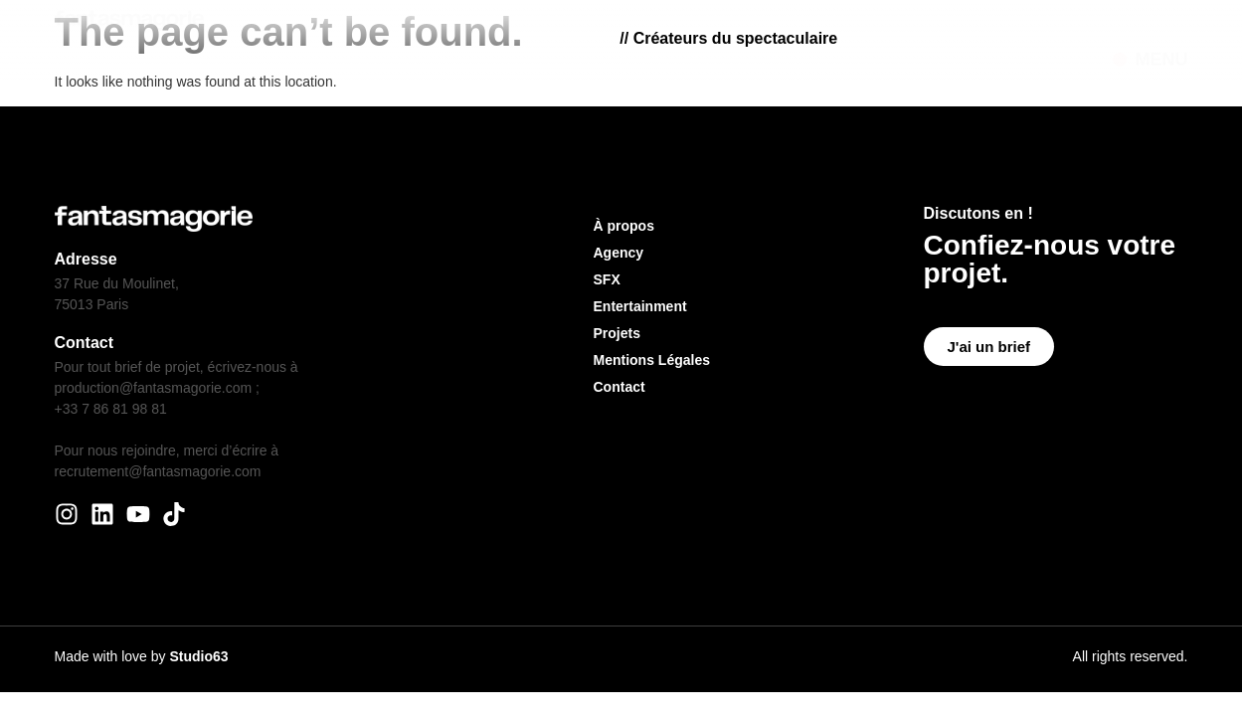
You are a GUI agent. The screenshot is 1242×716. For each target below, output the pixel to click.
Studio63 (198, 656)
